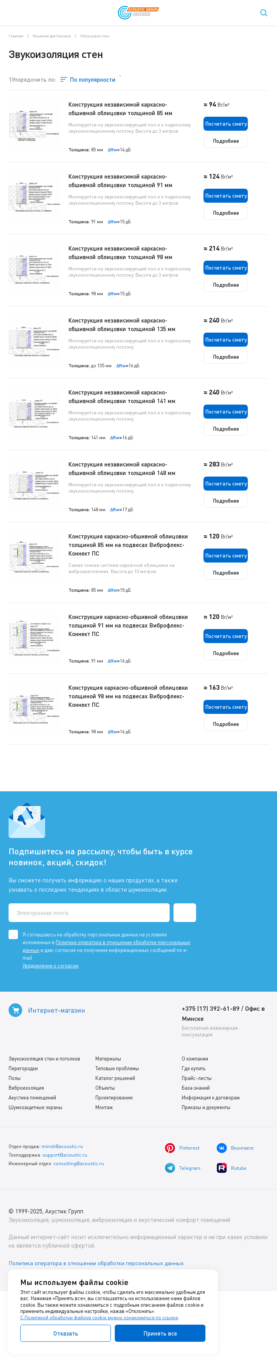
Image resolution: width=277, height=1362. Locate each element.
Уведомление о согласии (51, 1033)
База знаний (196, 1155)
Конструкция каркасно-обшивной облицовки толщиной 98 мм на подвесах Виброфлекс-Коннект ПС (138, 754)
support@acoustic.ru (64, 1222)
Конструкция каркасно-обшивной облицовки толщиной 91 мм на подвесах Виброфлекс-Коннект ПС (138, 674)
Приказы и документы (206, 1175)
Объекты (105, 1155)
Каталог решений (115, 1146)
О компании (195, 1126)
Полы (15, 1146)
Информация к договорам (211, 1165)
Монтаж (104, 1175)
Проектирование (114, 1165)
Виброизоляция (26, 1155)
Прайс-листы (197, 1146)
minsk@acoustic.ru (62, 1214)
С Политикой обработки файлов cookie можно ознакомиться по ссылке (100, 1318)
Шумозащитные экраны (35, 1175)
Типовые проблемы (117, 1136)
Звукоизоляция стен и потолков (44, 1126)
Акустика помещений (32, 1165)
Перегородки (23, 1136)
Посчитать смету (241, 123)
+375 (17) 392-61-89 (211, 1076)
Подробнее (241, 141)
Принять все (160, 1333)
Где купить (193, 1136)
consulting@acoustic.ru (78, 1230)
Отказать (65, 1333)
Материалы (108, 1126)
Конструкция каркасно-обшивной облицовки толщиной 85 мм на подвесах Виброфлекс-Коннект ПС (138, 594)
